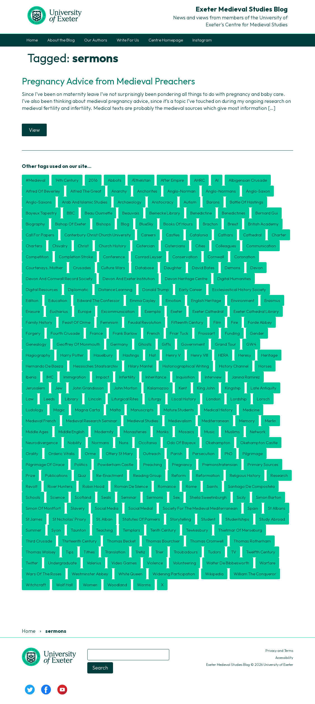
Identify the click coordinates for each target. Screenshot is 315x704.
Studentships (237, 519)
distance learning (115, 289)
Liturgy (155, 398)
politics (81, 464)
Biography (35, 224)
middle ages (37, 431)
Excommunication (118, 311)
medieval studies (142, 420)
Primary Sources (263, 464)
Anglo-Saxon (258, 191)
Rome (191, 486)
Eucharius (59, 311)
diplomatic (78, 289)
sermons (155, 497)
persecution (203, 453)
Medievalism (180, 420)
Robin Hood (93, 486)
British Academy (263, 224)
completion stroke (76, 256)
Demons (232, 267)
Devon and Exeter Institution (129, 278)
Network (257, 431)
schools (33, 497)
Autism (190, 202)
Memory (247, 420)
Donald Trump (155, 289)
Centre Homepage (166, 40)
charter (279, 234)
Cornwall (216, 256)
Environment (242, 300)
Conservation (185, 256)
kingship (233, 388)
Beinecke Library (164, 213)
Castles (173, 234)
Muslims (232, 431)
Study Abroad (272, 519)
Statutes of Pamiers (141, 519)
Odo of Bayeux (181, 442)
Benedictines (233, 213)
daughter (173, 267)
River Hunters (60, 486)
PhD (228, 453)
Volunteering (184, 562)
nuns (123, 442)
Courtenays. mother (44, 267)
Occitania (147, 442)
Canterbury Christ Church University (97, 234)
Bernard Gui (266, 213)
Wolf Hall (64, 584)
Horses (265, 366)
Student (208, 519)
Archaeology (129, 202)
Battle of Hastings (246, 202)
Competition (37, 256)
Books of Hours (178, 224)
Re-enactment (109, 475)
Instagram (202, 40)
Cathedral (252, 234)
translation (115, 552)
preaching (152, 464)
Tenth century (163, 530)
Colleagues (225, 245)
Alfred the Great (85, 191)
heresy (244, 355)
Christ (83, 245)
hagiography (38, 355)
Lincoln (95, 398)
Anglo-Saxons (39, 202)
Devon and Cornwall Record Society (59, 278)
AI (216, 180)
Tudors (214, 552)
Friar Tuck (179, 333)
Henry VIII (199, 355)
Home (32, 40)
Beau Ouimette (98, 213)
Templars (131, 530)
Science (57, 497)
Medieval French (41, 420)
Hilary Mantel (140, 366)
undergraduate (62, 562)
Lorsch (263, 398)
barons (213, 202)
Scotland (83, 497)
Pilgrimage (253, 453)
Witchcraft (36, 584)
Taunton (78, 530)
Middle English (71, 431)
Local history (183, 398)
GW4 (251, 344)
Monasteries (135, 431)
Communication (261, 245)
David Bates (203, 267)
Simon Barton (268, 497)
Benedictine (201, 213)
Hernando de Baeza (44, 366)
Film (217, 322)
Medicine (251, 409)
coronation (244, 256)
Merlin (270, 420)
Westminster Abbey (90, 573)
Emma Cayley (143, 300)
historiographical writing (186, 366)
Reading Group (147, 475)
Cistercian (145, 245)
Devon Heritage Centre (186, 278)
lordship (239, 398)
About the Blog (61, 40)
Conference (114, 256)
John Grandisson (88, 388)
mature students (179, 409)
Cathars (225, 234)
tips (70, 552)
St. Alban (104, 519)
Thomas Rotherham (252, 541)
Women (90, 584)
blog (125, 224)
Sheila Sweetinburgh (208, 497)
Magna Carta (87, 409)
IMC (49, 377)
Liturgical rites (125, 398)
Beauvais (130, 213)
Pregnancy (182, 464)
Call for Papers (40, 234)
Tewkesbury (197, 530)
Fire (234, 322)
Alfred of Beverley (43, 191)
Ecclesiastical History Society (239, 289)
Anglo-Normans (221, 191)
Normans (100, 442)
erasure (33, 311)
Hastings (131, 355)
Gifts (166, 344)
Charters (34, 245)
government (193, 344)
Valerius (94, 562)
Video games (124, 562)
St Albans (276, 508)
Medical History (218, 409)
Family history (39, 322)
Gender (257, 333)
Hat (152, 355)
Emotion (173, 300)
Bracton (210, 224)
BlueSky (146, 224)
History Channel (233, 366)
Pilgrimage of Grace (45, 464)
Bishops (103, 224)
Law (30, 398)
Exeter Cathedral (208, 311)
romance (167, 486)
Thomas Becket (121, 541)
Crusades (82, 267)
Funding (232, 333)
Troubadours (186, 552)
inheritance (155, 377)
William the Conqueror (255, 573)
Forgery (33, 333)
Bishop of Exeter (70, 224)
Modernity (104, 431)
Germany (119, 344)
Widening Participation (173, 573)
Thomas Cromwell (207, 541)
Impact (102, 377)
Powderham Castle (115, 464)
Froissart (206, 333)
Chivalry (60, 245)
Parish (176, 453)
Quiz (82, 475)
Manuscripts (142, 409)
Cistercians (175, 245)
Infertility (127, 377)
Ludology (34, 409)
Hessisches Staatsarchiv (95, 366)
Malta (115, 409)
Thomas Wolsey (41, 552)
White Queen (130, 573)
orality (32, 453)
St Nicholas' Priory (69, 519)
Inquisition (185, 377)
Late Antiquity (263, 388)
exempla (153, 311)
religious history (245, 475)
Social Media (106, 508)
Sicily (241, 497)
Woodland (117, 584)
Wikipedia (214, 573)
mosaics (186, 431)
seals (106, 497)
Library (71, 398)
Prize (30, 475)
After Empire (172, 180)
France (96, 333)
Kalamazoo (158, 388)
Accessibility (284, 657)
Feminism (109, 322)
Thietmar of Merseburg (240, 530)
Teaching (104, 530)
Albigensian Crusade (248, 180)
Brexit (233, 224)
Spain (253, 508)
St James (34, 519)
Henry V (173, 355)
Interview (213, 377)
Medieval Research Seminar (91, 420)
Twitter (32, 562)
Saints (212, 486)
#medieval (35, 180)
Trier (159, 552)
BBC (71, 213)
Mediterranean (215, 420)
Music (209, 431)
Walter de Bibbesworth (227, 562)
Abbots (114, 180)
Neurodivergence (42, 442)
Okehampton (218, 442)
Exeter (176, 311)
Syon (56, 530)
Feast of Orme (76, 322)
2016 (93, 180)
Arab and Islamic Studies (84, 202)
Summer (33, 530)
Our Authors (95, 40)
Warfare (267, 562)
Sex (176, 497)
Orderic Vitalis (61, 453)
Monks (163, 431)
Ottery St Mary (119, 453)
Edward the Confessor (98, 300)
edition (32, 300)
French (153, 333)
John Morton (125, 388)
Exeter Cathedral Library (256, 311)
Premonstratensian (220, 464)
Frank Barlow (125, 333)
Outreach (152, 453)
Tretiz (140, 552)
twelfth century (260, 552)
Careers (148, 234)
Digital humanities (234, 278)
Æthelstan (141, 180)
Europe (84, 311)
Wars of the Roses (44, 573)
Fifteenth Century (187, 322)
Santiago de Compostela (251, 486)
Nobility (75, 442)
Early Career (190, 289)
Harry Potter (72, 355)
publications (56, 475)
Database (144, 267)
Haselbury (103, 355)
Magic (59, 409)
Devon (256, 267)
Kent (183, 388)
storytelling (180, 519)
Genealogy (36, 344)
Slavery (78, 508)
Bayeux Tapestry (41, 213)
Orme (90, 453)
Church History (112, 245)
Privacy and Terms (279, 650)
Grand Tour (225, 344)
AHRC (199, 180)
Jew (58, 388)
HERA (223, 355)
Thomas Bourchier (163, 541)
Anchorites (147, 191)
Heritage (269, 355)
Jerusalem (35, 388)
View (34, 130)
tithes (89, 552)
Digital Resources (42, 289)
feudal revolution (144, 322)
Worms (144, 584)
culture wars (113, 267)
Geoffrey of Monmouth (78, 344)
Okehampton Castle (259, 442)
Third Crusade (39, 541)
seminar (129, 497)
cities (200, 245)
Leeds (49, 398)
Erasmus (272, 300)
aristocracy (162, 202)
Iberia (31, 377)
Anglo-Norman (181, 191)
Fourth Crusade (65, 333)
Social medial (140, 508)
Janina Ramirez (246, 377)
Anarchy (119, 191)
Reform (178, 475)
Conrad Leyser (148, 256)
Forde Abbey (260, 322)
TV (233, 552)
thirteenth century (79, 541)
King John (206, 388)
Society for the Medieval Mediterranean (200, 508)
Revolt (31, 486)
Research (279, 475)
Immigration (75, 377)
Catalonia (199, 234)
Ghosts (145, 344)
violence (155, 562)
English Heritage (206, 300)
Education (57, 300)
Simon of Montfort (43, 508)
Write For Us (128, 40)
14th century (67, 180)
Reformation (208, 475)
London (213, 398)
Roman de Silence (131, 486)
